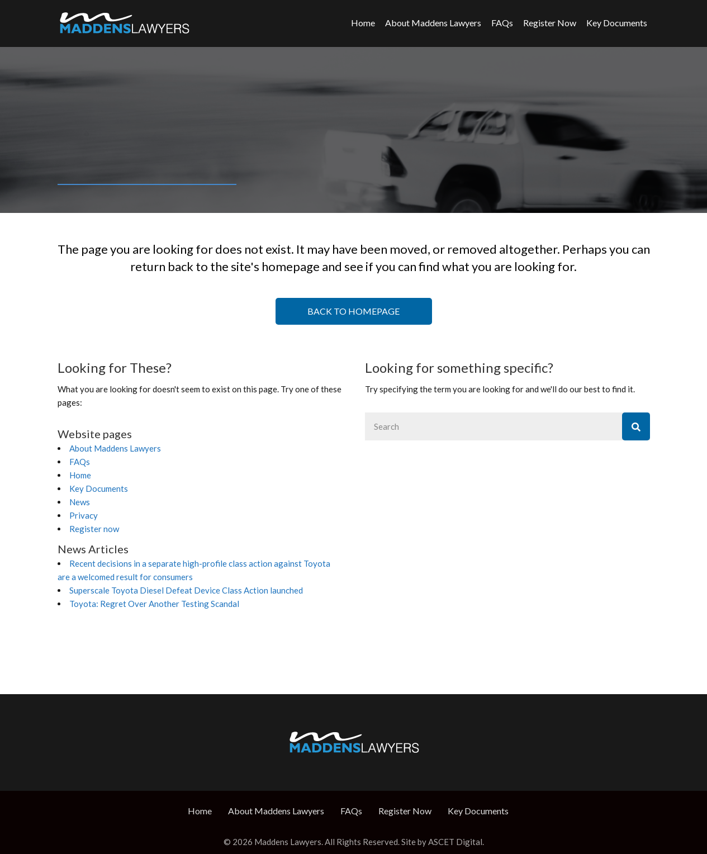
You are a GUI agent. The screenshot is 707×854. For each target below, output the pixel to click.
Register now (94, 529)
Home (363, 22)
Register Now (549, 22)
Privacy (83, 515)
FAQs (502, 22)
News (79, 502)
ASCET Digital (455, 842)
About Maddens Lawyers (433, 22)
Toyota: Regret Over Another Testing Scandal (154, 604)
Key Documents (616, 22)
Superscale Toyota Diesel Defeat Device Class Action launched (186, 590)
